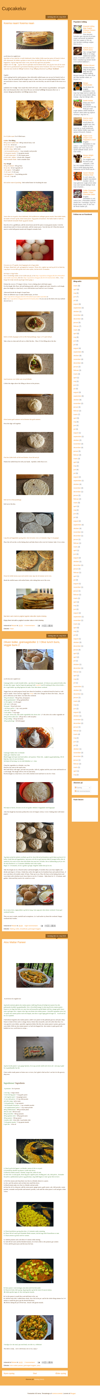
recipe (31, 693)
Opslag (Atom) (39, 1379)
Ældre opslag (60, 1373)
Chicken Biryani (88, 65)
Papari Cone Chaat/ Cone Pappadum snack (89, 138)
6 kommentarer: (30, 625)
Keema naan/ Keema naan (19, 23)
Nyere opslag (9, 1373)
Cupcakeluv (14, 8)
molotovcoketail (57, 1393)
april (75, 289)
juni (74, 297)
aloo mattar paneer (16, 1365)
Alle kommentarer (82, 791)
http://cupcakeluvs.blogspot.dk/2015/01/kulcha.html (39, 278)
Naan (12, 629)
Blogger (73, 1393)
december (77, 319)
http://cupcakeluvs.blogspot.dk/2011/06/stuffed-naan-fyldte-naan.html (25, 297)
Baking (12, 929)
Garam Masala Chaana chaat (88, 174)
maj (74, 293)
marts (75, 286)
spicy (38, 1365)
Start (35, 1373)
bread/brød (23, 929)
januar (75, 322)
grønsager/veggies (34, 929)
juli (74, 300)
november (77, 315)
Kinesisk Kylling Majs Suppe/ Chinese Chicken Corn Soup (89, 29)
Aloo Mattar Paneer (15, 942)
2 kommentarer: (30, 1362)
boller (17, 929)
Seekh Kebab (88, 101)
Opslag (78, 787)
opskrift (38, 685)
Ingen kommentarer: (31, 926)
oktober (76, 311)
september (77, 308)
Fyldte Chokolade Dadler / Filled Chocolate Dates (89, 192)
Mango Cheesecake (87, 84)
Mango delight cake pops (88, 156)
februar (76, 326)
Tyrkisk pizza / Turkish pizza (88, 49)
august (75, 304)
